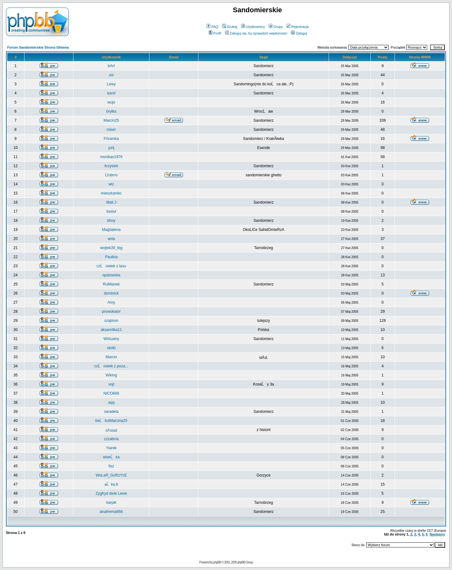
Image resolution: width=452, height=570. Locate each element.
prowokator (111, 311)
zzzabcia (111, 439)
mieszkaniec (111, 193)
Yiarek (111, 448)
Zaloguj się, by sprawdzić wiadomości (256, 33)
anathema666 (111, 511)
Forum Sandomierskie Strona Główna (38, 47)
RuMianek (111, 284)
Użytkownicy (253, 27)
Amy (111, 302)
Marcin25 (111, 120)
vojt (111, 384)
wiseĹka (111, 457)
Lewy (111, 84)
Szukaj (229, 27)
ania (111, 239)
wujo (111, 102)
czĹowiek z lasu (111, 266)
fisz (111, 466)
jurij (111, 148)
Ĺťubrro (111, 175)
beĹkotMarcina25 (111, 420)
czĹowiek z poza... (111, 366)
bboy (111, 220)
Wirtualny (111, 339)
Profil (215, 33)
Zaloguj (299, 33)
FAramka (111, 138)
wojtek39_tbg (111, 248)
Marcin (111, 357)
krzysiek (111, 166)
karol (111, 93)
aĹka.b (111, 484)
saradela (111, 411)
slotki (111, 348)
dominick (111, 293)
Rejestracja (298, 27)
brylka (111, 111)
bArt (111, 66)
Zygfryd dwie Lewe (111, 493)
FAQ (212, 27)
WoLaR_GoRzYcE (111, 475)
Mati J (111, 202)
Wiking (111, 375)
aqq (111, 402)
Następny (437, 534)
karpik (111, 502)
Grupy (276, 27)
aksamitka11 (111, 330)
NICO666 (111, 393)
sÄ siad (111, 430)
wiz (111, 184)
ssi (111, 75)
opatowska (111, 275)
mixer (111, 129)
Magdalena (111, 229)
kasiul (111, 211)
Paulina (111, 257)
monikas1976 (111, 157)
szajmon (111, 320)
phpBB (217, 562)
